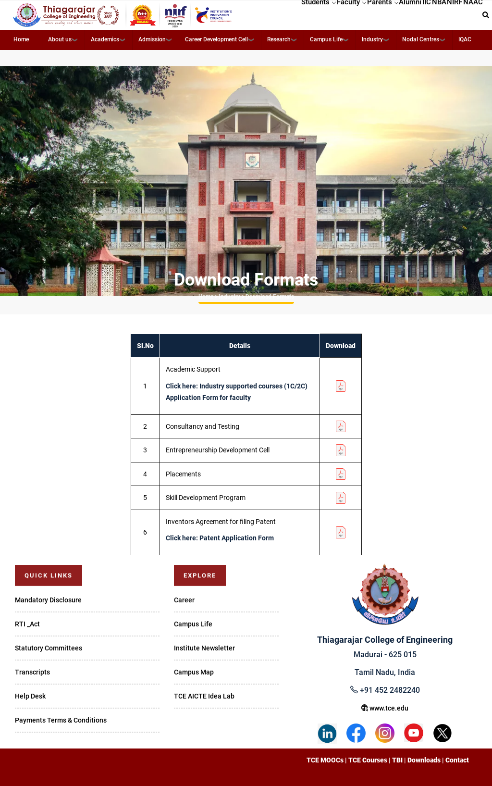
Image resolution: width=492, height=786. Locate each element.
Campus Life (326, 39)
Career (184, 600)
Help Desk (30, 696)
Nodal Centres (420, 39)
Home (21, 39)
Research (279, 39)
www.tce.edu (384, 708)
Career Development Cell (216, 39)
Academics (105, 39)
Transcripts (32, 672)
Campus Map (194, 672)
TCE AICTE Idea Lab (204, 696)
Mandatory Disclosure (48, 600)
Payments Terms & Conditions (61, 720)
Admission (152, 39)
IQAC (464, 39)
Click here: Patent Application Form (220, 538)
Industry (372, 39)
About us (60, 39)
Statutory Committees (48, 648)
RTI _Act (27, 624)
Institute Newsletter (204, 648)
